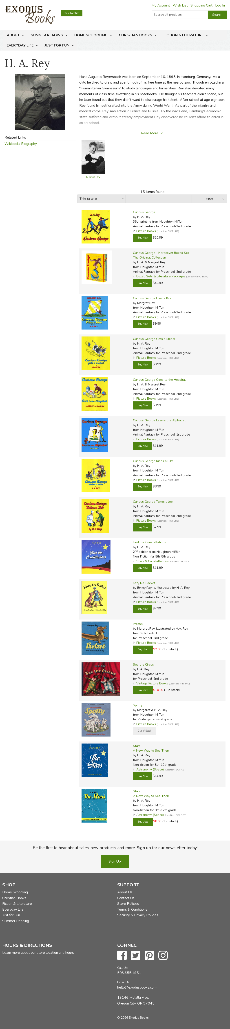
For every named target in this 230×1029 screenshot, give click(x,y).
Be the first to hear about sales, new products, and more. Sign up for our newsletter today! (115, 847)
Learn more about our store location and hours (38, 952)
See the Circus (143, 664)
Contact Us (126, 898)
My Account (160, 5)
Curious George (144, 212)
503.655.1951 (129, 972)
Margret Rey (93, 177)
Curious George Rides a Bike (153, 461)
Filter (209, 199)
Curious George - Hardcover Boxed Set (161, 253)
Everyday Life (20, 45)
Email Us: (123, 982)
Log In (220, 5)
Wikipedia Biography (20, 143)
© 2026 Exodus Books (133, 1018)
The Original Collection (149, 257)
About (13, 35)
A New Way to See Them (151, 750)
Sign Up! (115, 861)
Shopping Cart (201, 5)
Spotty (137, 705)
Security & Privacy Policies (137, 915)
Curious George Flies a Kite (152, 298)
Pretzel (138, 624)
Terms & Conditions (132, 909)
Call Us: (122, 968)
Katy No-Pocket (144, 583)
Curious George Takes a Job (153, 502)
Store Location (72, 13)
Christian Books (135, 35)
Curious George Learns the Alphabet (159, 420)
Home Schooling (91, 35)
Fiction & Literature (183, 35)
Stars (137, 746)
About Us (125, 892)
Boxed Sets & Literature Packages (160, 276)
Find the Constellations (149, 542)
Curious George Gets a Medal (154, 339)
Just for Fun (57, 45)
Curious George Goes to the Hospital (159, 380)
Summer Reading (47, 35)
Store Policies (128, 903)
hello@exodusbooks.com (137, 987)
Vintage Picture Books (152, 683)
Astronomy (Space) (150, 769)
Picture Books (146, 231)
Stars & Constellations (152, 561)
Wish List (180, 5)
